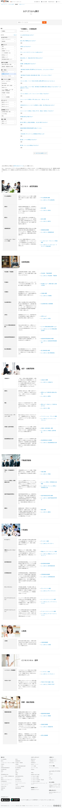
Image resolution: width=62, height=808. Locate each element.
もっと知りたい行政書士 (46, 295)
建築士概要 (43, 509)
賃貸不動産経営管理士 (19, 776)
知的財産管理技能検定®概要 (47, 338)
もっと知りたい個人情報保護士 (48, 352)
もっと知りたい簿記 (45, 408)
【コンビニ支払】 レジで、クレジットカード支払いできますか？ (34, 93)
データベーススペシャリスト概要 (48, 611)
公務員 (16, 784)
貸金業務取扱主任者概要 (46, 440)
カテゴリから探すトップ (41, 153)
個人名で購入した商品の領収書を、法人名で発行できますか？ (34, 122)
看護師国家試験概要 (45, 713)
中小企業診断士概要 (45, 197)
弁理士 (2, 766)
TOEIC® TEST (3, 786)
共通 (21, 37)
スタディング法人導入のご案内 (54, 784)
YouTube (50, 778)
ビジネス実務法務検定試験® (20, 766)
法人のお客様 (44, 1)
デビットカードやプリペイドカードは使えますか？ (31, 52)
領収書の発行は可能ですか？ (26, 116)
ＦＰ (2, 772)
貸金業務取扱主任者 (4, 774)
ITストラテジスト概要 (46, 588)
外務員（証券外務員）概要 (47, 428)
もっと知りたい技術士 (46, 210)
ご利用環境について (52, 760)
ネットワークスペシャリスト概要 (48, 599)
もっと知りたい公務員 (46, 644)
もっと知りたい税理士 (46, 396)
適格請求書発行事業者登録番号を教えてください (31, 128)
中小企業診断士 (4, 759)
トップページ (12, 805)
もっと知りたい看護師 (46, 715)
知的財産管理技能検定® (5, 767)
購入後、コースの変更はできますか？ (28, 139)
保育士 (2, 789)
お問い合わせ (51, 1)
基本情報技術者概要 (45, 563)
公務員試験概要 (44, 642)
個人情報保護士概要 (45, 350)
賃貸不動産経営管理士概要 (47, 495)
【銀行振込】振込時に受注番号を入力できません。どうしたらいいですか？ (37, 69)
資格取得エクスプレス (35, 789)
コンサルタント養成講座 (19, 786)
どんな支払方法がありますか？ (27, 35)
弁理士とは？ (44, 316)
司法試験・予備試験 (19, 762)
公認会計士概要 (44, 379)
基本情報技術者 (18, 779)
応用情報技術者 (4, 781)
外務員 (16, 772)
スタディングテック (4, 784)
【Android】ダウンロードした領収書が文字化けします (32, 133)
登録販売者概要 (44, 724)
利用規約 (23, 805)
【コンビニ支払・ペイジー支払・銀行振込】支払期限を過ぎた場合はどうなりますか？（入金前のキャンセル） (40, 87)
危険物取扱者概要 (45, 229)
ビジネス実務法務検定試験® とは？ (49, 326)
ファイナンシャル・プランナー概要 (49, 416)
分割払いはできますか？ (25, 46)
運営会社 (32, 759)
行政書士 (17, 764)
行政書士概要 (44, 293)
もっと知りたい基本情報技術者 (48, 565)
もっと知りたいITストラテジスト (48, 590)
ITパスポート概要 (45, 541)
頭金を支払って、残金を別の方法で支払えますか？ (31, 58)
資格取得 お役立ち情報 (35, 774)
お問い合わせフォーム (18, 165)
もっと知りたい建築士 (46, 512)
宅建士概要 (43, 471)
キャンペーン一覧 (34, 767)
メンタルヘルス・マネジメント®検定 (7, 762)
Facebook (51, 773)
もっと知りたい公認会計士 (47, 382)
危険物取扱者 (17, 760)
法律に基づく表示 (18, 805)
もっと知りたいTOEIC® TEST (47, 684)
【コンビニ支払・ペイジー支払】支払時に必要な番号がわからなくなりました (37, 80)
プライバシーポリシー (29, 805)
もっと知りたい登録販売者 (47, 726)
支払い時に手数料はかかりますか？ (28, 40)
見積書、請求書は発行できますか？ (28, 63)
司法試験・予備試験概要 (46, 273)
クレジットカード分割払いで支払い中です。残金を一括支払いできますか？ (37, 110)
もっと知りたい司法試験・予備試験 (49, 275)
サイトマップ (36, 805)
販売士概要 (43, 219)
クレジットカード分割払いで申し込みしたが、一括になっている (34, 99)
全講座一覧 (37, 1)
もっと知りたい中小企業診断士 (48, 200)
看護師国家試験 (18, 788)
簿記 (16, 771)
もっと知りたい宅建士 (46, 474)
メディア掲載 (33, 766)
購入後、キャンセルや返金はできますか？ (29, 145)
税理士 (2, 771)
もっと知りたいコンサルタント (48, 673)
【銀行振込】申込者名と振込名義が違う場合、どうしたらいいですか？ (36, 75)
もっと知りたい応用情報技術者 (48, 576)
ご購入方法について (52, 759)
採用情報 (32, 762)
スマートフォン (49, 805)
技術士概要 (43, 208)
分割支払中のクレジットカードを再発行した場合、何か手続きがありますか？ (37, 105)
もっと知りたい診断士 (35, 776)
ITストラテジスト (18, 781)
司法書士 (2, 764)
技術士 (16, 759)
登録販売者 (3, 788)
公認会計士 (17, 769)
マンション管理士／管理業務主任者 (7, 776)
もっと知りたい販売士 (46, 221)
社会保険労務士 (4, 769)
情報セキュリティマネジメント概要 (49, 551)
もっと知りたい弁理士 (46, 318)
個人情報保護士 (18, 767)
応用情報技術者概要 (45, 574)
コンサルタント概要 (45, 671)
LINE (50, 777)
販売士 (2, 760)
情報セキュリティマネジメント (6, 779)
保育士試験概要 (44, 735)
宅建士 (16, 774)
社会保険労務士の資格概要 (47, 303)
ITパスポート (17, 777)
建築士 (2, 777)
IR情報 (32, 760)
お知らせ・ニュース (34, 764)
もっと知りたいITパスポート (47, 543)
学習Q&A (32, 769)
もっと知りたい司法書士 (35, 781)
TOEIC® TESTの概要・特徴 (47, 682)
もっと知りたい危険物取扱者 (47, 232)
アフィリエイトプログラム (54, 767)
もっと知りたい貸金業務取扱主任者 (49, 442)
